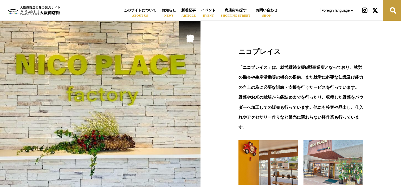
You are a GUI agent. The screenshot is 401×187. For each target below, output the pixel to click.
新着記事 (188, 10)
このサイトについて (140, 10)
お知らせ (168, 10)
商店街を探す (236, 10)
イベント (208, 10)
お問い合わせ (266, 10)
